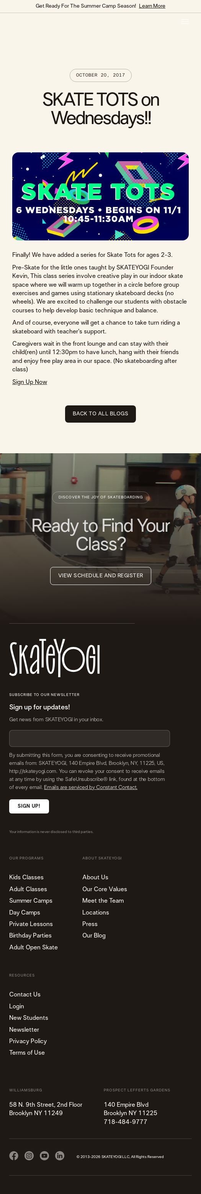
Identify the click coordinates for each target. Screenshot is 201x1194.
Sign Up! (29, 806)
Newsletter (24, 1030)
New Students (28, 1018)
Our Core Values (104, 889)
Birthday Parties (30, 936)
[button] (185, 21)
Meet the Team (103, 901)
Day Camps (24, 913)
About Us (95, 877)
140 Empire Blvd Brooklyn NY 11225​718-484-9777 (130, 1113)
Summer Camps (30, 901)
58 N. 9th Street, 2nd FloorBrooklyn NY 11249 (45, 1109)
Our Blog (94, 936)
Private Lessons (31, 924)
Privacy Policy (28, 1041)
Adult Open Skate (33, 947)
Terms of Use (27, 1053)
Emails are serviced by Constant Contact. (90, 787)
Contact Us (25, 994)
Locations (95, 913)
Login (16, 1006)
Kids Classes (26, 877)
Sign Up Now (29, 382)
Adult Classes (28, 889)
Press (90, 924)
